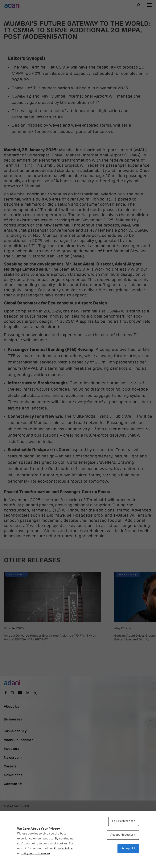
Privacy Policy (63, 848)
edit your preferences (35, 853)
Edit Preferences (123, 821)
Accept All (128, 848)
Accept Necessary (122, 835)
